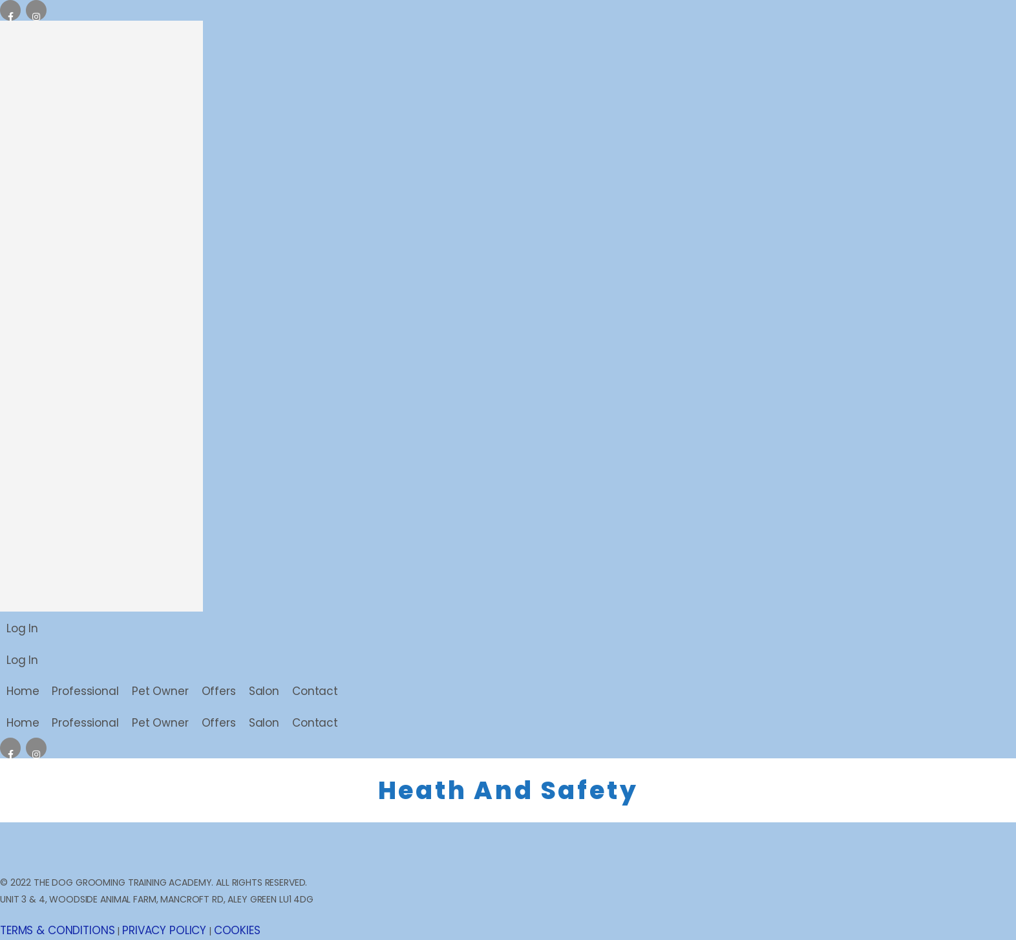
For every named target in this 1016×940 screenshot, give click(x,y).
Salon (264, 691)
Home (22, 691)
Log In (22, 628)
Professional (85, 691)
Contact (315, 691)
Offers (219, 691)
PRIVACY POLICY (164, 930)
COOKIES (237, 930)
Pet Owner (160, 691)
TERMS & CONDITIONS (57, 930)
